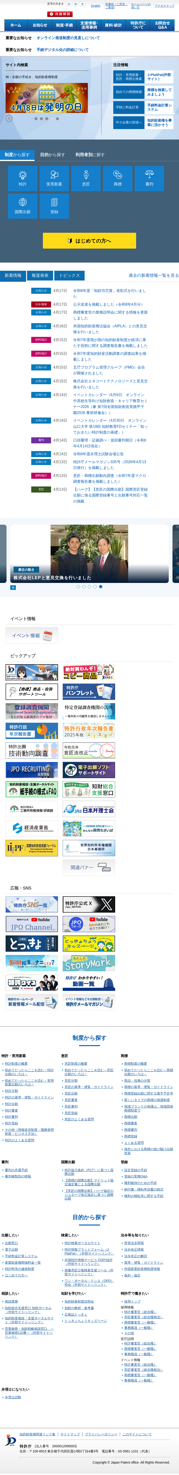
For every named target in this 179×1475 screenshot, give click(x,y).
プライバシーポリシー (101, 1435)
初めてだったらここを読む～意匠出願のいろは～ (89, 1073)
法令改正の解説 (135, 1257)
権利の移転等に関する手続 (143, 1197)
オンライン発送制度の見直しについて (68, 38)
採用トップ (132, 1302)
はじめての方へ (93, 242)
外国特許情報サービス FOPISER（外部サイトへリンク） (88, 1263)
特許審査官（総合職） (140, 1313)
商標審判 (130, 1131)
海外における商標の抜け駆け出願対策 (148, 1152)
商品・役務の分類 (137, 1082)
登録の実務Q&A (136, 1178)
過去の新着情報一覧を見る (154, 276)
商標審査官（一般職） (140, 1323)
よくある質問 (134, 1144)
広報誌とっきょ (76, 1316)
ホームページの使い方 (141, 6)
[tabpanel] (89, 555)
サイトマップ (70, 1435)
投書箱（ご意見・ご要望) (116, 6)
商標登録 (130, 1137)
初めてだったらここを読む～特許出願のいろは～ (29, 1073)
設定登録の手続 (135, 1171)
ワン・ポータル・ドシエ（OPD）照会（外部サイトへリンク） (89, 1284)
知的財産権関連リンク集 (37, 1435)
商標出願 (130, 1118)
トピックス (69, 276)
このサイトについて (137, 1435)
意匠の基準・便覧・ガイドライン (89, 1088)
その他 (129, 1334)
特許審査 (11, 1111)
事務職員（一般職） (139, 1329)
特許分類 (11, 1092)
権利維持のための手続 (140, 1184)
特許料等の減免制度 (19, 1270)
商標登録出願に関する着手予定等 (148, 1094)
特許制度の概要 (16, 1065)
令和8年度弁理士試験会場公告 (98, 455)
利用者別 (90, 154)
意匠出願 (71, 1094)
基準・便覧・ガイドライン (143, 1264)
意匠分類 (71, 1082)
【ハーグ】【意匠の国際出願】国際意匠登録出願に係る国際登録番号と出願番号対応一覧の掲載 (110, 496)
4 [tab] (95, 587)
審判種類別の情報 (18, 1178)
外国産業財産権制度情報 (142, 1270)
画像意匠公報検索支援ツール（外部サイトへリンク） (89, 1273)
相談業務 (11, 1302)
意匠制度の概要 (76, 1065)
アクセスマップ (164, 5)
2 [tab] (84, 587)
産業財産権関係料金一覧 (23, 1264)
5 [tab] (100, 587)
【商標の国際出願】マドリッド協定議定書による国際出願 (89, 1183)
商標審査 (130, 1124)
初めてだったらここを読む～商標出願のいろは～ (148, 1073)
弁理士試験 (13, 1398)
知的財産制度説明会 (79, 1302)
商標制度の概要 (135, 1065)
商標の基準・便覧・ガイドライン (148, 1088)
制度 (17, 154)
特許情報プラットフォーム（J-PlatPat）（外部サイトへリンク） (89, 1252)
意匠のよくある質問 (79, 1120)
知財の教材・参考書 (79, 1309)
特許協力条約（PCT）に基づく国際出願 (89, 1173)
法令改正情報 (134, 1251)
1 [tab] (78, 587)
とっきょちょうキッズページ (86, 1322)
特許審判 (11, 1118)
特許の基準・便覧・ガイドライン (29, 1098)
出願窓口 (11, 1244)
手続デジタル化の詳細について (63, 50)
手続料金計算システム (21, 1257)
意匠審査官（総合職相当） (143, 1318)
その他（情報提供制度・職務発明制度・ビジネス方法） (29, 1133)
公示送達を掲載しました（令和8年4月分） (109, 306)
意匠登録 (71, 1114)
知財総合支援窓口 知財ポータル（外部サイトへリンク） (28, 1311)
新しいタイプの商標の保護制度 (147, 1101)
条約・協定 (132, 1276)
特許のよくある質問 (19, 1141)
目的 (52, 154)
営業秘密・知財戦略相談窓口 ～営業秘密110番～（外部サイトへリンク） (29, 1334)
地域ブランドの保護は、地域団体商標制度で (148, 1109)
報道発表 (40, 276)
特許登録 (11, 1124)
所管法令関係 (134, 1244)
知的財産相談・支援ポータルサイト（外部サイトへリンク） (29, 1321)
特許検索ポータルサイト (82, 1244)
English (95, 5)
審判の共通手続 (16, 1171)
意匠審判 (71, 1107)
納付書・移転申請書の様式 (143, 1190)
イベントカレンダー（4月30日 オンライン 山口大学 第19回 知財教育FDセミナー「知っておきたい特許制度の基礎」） (111, 427)
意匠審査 (71, 1101)
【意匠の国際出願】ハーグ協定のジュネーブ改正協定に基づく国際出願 (89, 1196)
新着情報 (13, 276)
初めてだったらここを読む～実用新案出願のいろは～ (29, 1084)
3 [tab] (89, 587)
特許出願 (11, 1105)
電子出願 (11, 1251)
